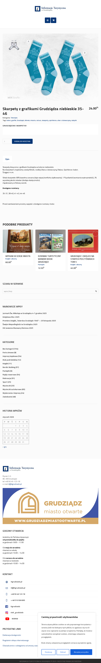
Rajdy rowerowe (9, 374)
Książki (5, 363)
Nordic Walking (9, 367)
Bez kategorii (8, 348)
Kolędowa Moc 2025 (11, 317)
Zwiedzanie (7, 396)
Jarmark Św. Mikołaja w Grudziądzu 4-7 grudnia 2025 (25, 313)
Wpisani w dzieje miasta (17, 256)
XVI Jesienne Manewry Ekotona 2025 (18, 328)
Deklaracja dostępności (12, 635)
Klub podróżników (10, 359)
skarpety (45, 120)
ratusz (38, 120)
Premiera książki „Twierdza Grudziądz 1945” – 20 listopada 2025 (29, 320)
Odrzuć (63, 652)
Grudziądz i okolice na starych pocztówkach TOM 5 (82, 258)
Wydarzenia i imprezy (12, 393)
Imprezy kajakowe (10, 356)
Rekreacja (7, 378)
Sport (5, 382)
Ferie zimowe (8, 352)
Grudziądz (20, 120)
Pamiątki (41, 264)
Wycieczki (7, 385)
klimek (27, 120)
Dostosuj (48, 652)
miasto (33, 120)
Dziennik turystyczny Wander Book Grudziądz (49, 258)
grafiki (13, 120)
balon (9, 120)
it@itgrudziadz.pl (15, 484)
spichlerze (53, 120)
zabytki (74, 120)
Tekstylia (14, 117)
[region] (67, 635)
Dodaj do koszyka (22, 141)
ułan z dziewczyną (63, 120)
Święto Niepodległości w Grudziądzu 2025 (20, 324)
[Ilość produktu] (7, 141)
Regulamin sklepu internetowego (16, 640)
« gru (5, 446)
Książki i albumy (11, 258)
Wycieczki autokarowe (12, 389)
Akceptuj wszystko (81, 652)
